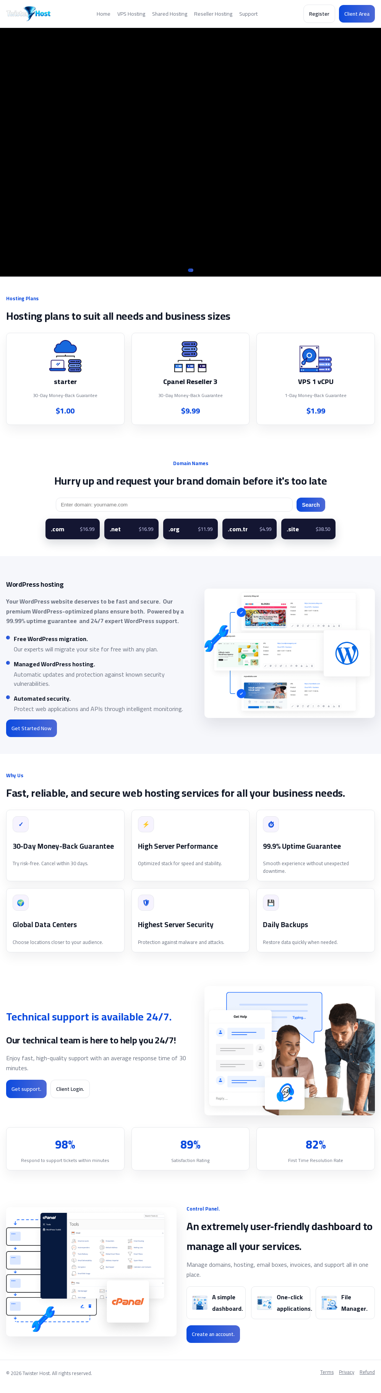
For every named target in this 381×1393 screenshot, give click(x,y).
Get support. (26, 1089)
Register (319, 14)
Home (103, 14)
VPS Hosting (131, 14)
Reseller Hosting (213, 14)
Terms (327, 1373)
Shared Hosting (169, 14)
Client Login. (70, 1089)
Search (311, 505)
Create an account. (213, 1334)
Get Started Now (31, 728)
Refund (367, 1373)
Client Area (357, 14)
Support (248, 14)
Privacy (346, 1373)
